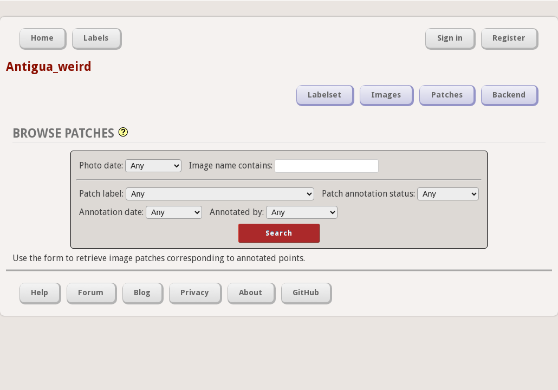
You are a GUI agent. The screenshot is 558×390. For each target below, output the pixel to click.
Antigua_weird (49, 67)
